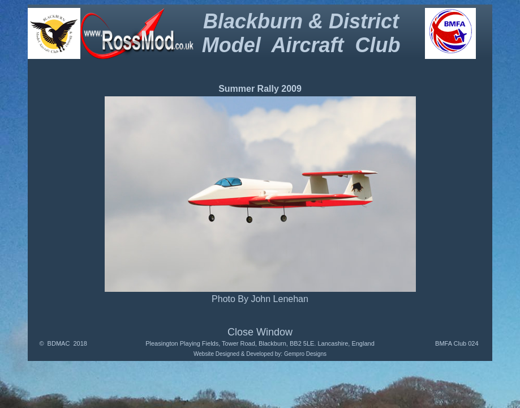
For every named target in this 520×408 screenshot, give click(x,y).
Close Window (260, 332)
